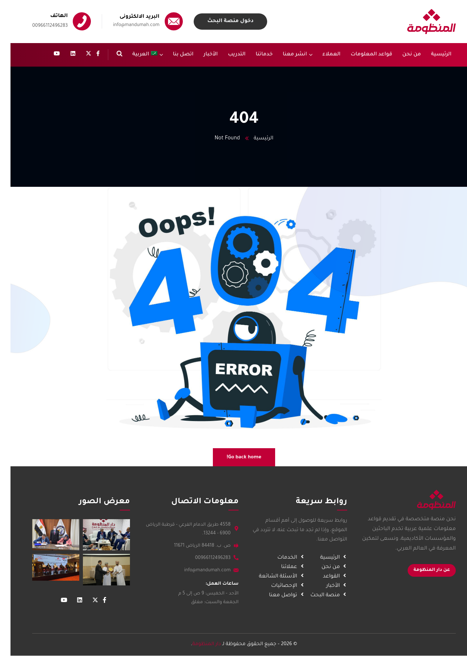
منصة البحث (315, 595)
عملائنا (279, 567)
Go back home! (233, 457)
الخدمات (277, 558)
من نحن (320, 567)
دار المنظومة (196, 644)
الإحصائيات (274, 586)
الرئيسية (253, 139)
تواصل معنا (273, 595)
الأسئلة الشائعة (267, 577)
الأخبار (323, 586)
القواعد (321, 577)
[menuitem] (137, 55)
